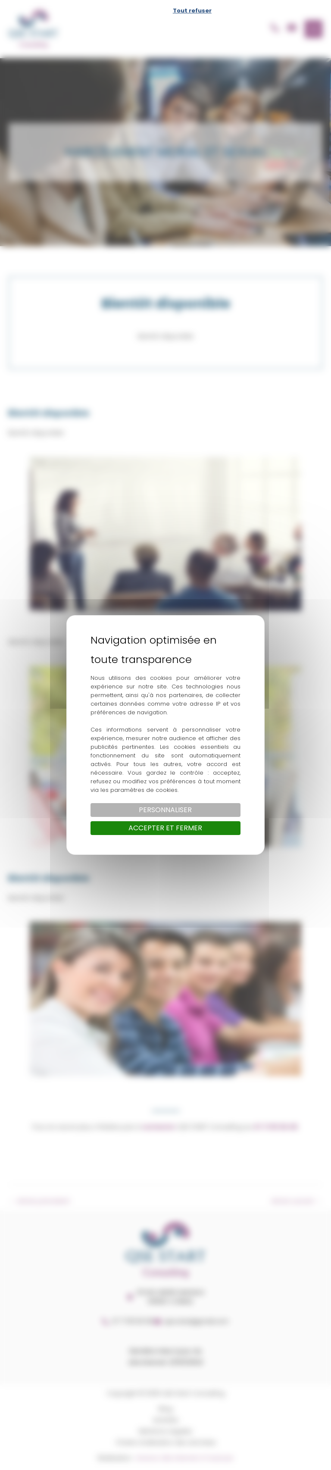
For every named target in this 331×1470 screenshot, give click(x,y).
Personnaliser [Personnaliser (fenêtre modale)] (165, 810)
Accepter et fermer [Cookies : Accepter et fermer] (165, 828)
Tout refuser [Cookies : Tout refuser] (192, 10)
